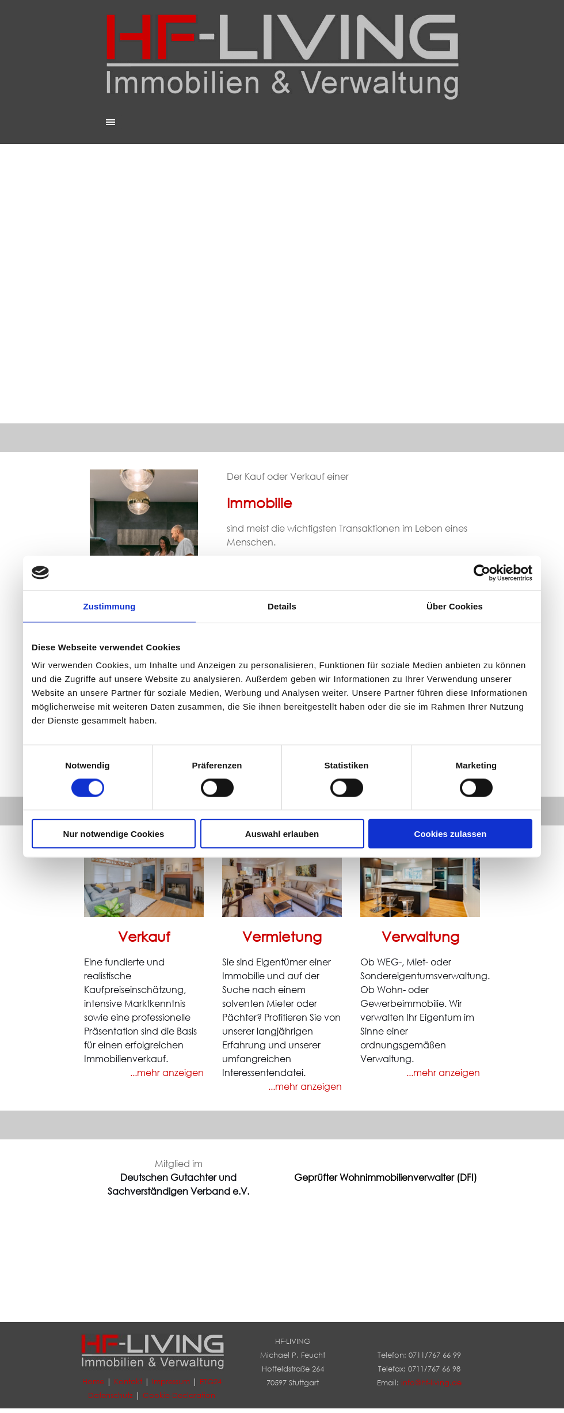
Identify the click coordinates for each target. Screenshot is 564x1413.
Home (93, 1382)
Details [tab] (282, 606)
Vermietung (282, 936)
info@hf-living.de (431, 1383)
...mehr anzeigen (443, 1072)
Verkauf (144, 936)
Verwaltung (420, 936)
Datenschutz (110, 1395)
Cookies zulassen (450, 834)
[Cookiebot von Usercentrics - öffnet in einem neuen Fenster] (482, 572)
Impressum (171, 1382)
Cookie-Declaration (179, 1395)
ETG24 (211, 1382)
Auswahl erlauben (282, 834)
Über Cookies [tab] (454, 606)
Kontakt (128, 1382)
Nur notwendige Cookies (114, 834)
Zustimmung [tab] (109, 606)
